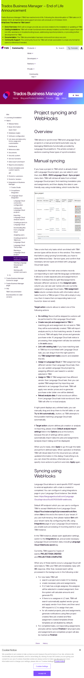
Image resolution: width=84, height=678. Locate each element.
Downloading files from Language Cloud (20, 230)
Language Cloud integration (15, 196)
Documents (11, 152)
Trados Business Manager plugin (14, 284)
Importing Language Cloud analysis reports (19, 217)
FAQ (7, 288)
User (81, 48)
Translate (73, 48)
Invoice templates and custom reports (15, 169)
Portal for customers (14, 176)
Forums (49, 98)
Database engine (13, 133)
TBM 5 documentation (13, 292)
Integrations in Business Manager (15, 183)
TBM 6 (7, 120)
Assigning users (19, 235)
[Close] (80, 650)
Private (30, 69)
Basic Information (13, 127)
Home (15, 98)
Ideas (29, 53)
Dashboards (13, 146)
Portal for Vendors (13, 179)
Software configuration (15, 136)
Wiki (57, 98)
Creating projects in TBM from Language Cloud (20, 240)
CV (9, 275)
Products (30, 48)
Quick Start (13, 130)
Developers (31, 58)
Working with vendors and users (20, 271)
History (45, 643)
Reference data (12, 149)
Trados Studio (15, 187)
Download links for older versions (14, 296)
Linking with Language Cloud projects (19, 210)
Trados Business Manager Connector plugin (14, 279)
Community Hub (33, 75)
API (10, 173)
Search (61, 48)
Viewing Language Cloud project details (20, 265)
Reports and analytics (15, 165)
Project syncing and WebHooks (20, 259)
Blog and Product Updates (32, 98)
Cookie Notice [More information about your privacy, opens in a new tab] (59, 661)
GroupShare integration (14, 191)
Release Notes (12, 124)
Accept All (42, 673)
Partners (30, 63)
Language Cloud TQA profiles (19, 246)
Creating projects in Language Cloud (20, 223)
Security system (13, 155)
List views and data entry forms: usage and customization (16, 141)
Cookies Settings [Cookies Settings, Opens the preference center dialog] (42, 666)
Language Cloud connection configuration (19, 203)
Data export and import (15, 161)
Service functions (13, 158)
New (77, 95)
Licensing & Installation (13, 117)
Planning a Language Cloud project (19, 252)
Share (38, 643)
